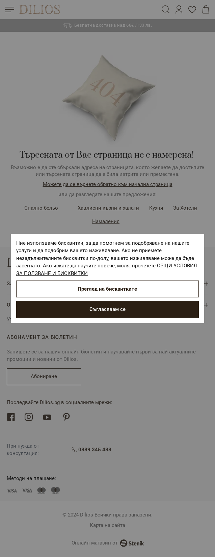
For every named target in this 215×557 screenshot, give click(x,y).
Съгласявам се (107, 309)
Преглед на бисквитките (107, 289)
